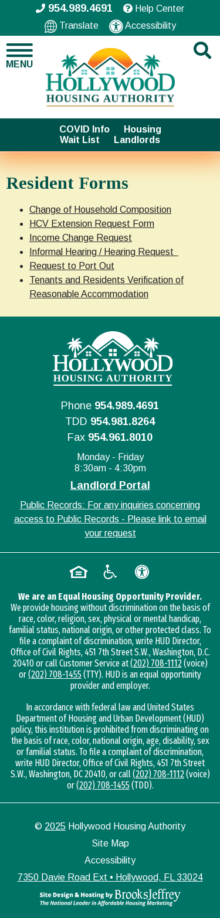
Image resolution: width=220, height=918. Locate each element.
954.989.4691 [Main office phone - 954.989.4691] (74, 8)
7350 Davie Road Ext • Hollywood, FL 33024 (110, 877)
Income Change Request (80, 238)
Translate (72, 26)
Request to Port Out (71, 266)
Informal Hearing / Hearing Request (103, 252)
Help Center (153, 8)
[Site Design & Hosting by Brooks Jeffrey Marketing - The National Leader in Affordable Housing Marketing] (110, 897)
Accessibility (142, 26)
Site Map (110, 843)
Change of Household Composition (100, 210)
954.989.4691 (126, 406)
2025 (55, 826)
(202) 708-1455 (55, 674)
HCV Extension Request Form (91, 224)
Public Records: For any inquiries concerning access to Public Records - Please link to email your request (110, 519)
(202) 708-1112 (156, 663)
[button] (18, 56)
